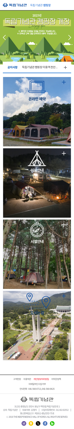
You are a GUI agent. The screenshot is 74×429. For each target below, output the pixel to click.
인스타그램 (24, 423)
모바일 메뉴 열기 (68, 5)
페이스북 (45, 423)
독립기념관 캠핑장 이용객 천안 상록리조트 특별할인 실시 (41, 67)
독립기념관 (27, 5)
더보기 (65, 67)
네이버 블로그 (52, 423)
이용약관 (27, 379)
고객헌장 (17, 379)
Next (69, 37)
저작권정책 (56, 379)
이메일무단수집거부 (37, 384)
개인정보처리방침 (41, 379)
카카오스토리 (31, 423)
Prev (4, 37)
